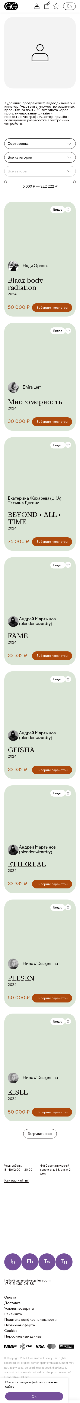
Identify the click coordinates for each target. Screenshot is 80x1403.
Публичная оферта (19, 1325)
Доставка (12, 1303)
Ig (12, 1261)
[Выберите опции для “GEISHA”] (52, 770)
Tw (47, 1261)
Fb (30, 1261)
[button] (47, 8)
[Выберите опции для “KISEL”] (52, 1112)
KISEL (18, 1092)
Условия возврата (19, 1308)
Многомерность (35, 402)
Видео (57, 209)
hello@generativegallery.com (27, 1280)
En (69, 6)
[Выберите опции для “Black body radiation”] (52, 307)
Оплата (10, 1297)
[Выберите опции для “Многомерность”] (52, 421)
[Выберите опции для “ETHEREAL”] (52, 884)
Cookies (10, 1331)
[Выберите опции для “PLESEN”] (52, 998)
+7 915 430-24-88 (19, 1284)
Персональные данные (23, 1336)
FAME (18, 636)
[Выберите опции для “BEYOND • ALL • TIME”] (52, 541)
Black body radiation (25, 284)
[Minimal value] (40, 182)
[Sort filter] (40, 143)
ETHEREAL (27, 864)
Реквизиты (13, 1314)
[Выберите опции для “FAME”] (52, 655)
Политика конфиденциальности (30, 1320)
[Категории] (40, 157)
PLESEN (21, 978)
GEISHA (21, 750)
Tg (64, 1261)
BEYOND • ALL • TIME (34, 518)
